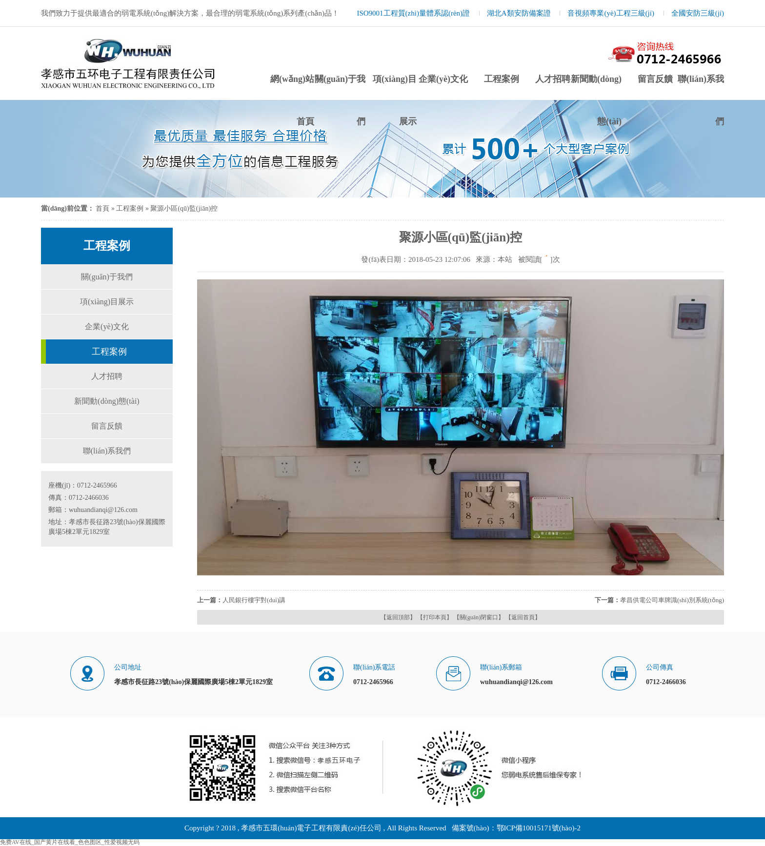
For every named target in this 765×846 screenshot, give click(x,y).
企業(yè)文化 (443, 79)
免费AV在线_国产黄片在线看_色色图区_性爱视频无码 (70, 842)
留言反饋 (655, 79)
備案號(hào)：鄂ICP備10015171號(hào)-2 (516, 828)
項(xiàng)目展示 (107, 301)
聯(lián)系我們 (107, 451)
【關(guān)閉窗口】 (479, 617)
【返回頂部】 (398, 617)
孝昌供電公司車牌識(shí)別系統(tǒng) (672, 600)
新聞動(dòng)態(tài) (106, 401)
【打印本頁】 (434, 617)
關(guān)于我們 (107, 277)
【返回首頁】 (523, 617)
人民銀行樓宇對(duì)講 (253, 600)
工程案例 (501, 79)
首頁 (102, 208)
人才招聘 (552, 79)
